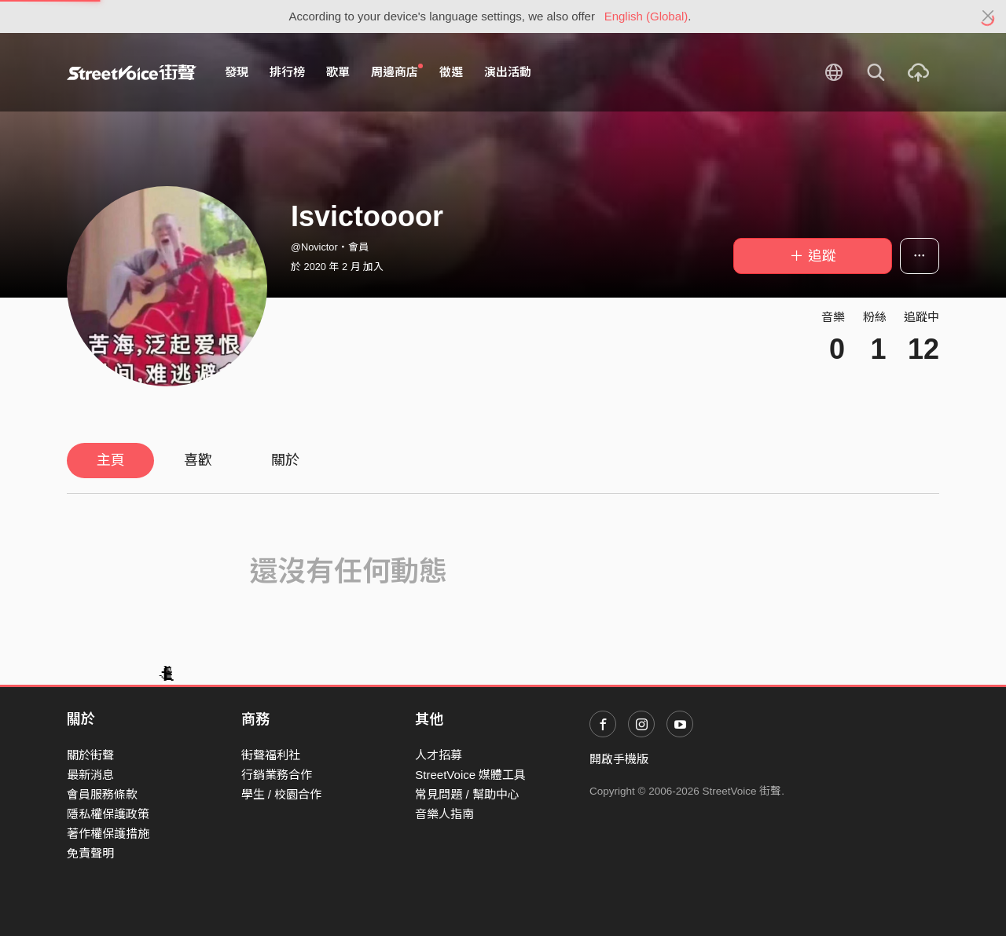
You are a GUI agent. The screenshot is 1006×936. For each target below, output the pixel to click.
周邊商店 (397, 71)
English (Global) (646, 16)
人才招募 (438, 755)
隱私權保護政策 (108, 814)
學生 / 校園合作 (281, 794)
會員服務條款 (102, 794)
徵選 (451, 72)
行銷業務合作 (276, 774)
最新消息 (90, 774)
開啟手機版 (618, 759)
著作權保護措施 (108, 833)
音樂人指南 (444, 814)
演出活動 (507, 72)
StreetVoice (131, 72)
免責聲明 (90, 853)
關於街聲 (90, 755)
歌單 (338, 72)
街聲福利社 (270, 755)
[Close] (988, 16)
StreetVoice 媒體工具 (470, 774)
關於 (285, 460)
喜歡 (198, 460)
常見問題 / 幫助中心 (467, 794)
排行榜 (287, 72)
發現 (236, 72)
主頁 (111, 460)
